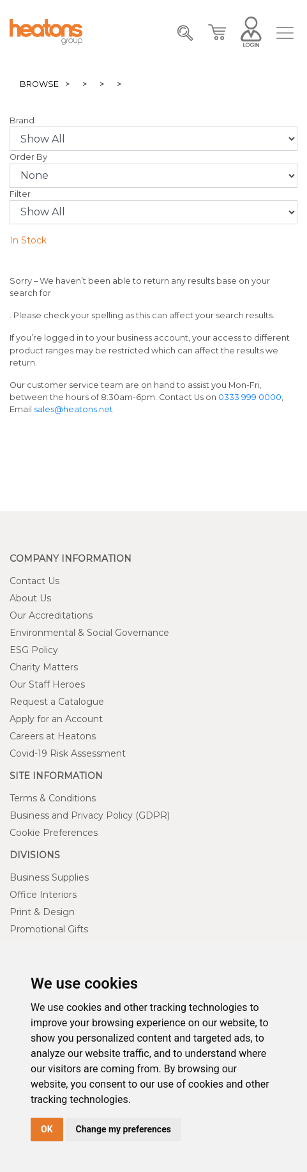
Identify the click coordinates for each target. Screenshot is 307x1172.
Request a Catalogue (57, 701)
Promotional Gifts (49, 929)
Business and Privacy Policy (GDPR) (90, 815)
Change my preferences (123, 1129)
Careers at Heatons (53, 736)
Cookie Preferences (54, 832)
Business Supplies (49, 877)
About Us (30, 598)
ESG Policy (34, 650)
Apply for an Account (56, 719)
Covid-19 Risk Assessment (68, 753)
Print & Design (42, 912)
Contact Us (34, 581)
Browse (39, 84)
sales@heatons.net (73, 409)
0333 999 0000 (249, 397)
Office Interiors (43, 894)
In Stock (28, 240)
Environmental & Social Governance (89, 632)
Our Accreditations (51, 615)
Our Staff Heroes (47, 684)
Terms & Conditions (53, 798)
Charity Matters (44, 667)
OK (47, 1129)
